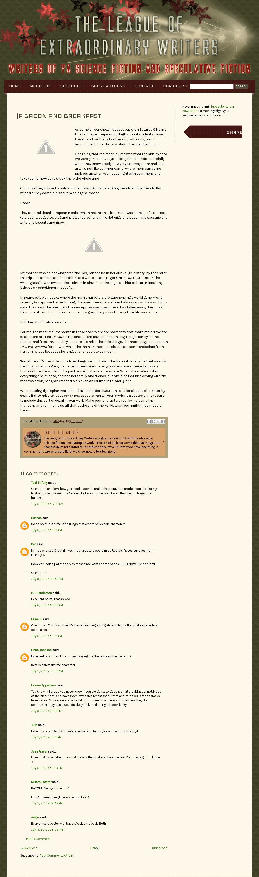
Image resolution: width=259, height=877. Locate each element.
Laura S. (36, 619)
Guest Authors (108, 86)
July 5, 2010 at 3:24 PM (47, 768)
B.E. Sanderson (41, 593)
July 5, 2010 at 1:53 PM (46, 737)
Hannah (36, 518)
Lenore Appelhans (43, 685)
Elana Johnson (41, 650)
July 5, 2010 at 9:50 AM (47, 579)
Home (15, 86)
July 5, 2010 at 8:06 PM (47, 829)
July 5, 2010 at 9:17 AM (46, 530)
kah (33, 544)
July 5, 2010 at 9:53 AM (47, 605)
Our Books (175, 86)
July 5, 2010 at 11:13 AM (46, 636)
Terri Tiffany (39, 483)
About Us (40, 86)
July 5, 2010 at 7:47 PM (47, 803)
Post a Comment (38, 839)
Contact (144, 86)
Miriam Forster (41, 782)
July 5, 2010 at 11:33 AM (47, 671)
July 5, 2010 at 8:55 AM (47, 504)
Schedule (71, 86)
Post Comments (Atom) (57, 855)
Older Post (159, 848)
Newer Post (29, 848)
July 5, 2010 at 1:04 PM (46, 711)
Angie (35, 817)
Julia (34, 725)
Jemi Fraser (39, 751)
